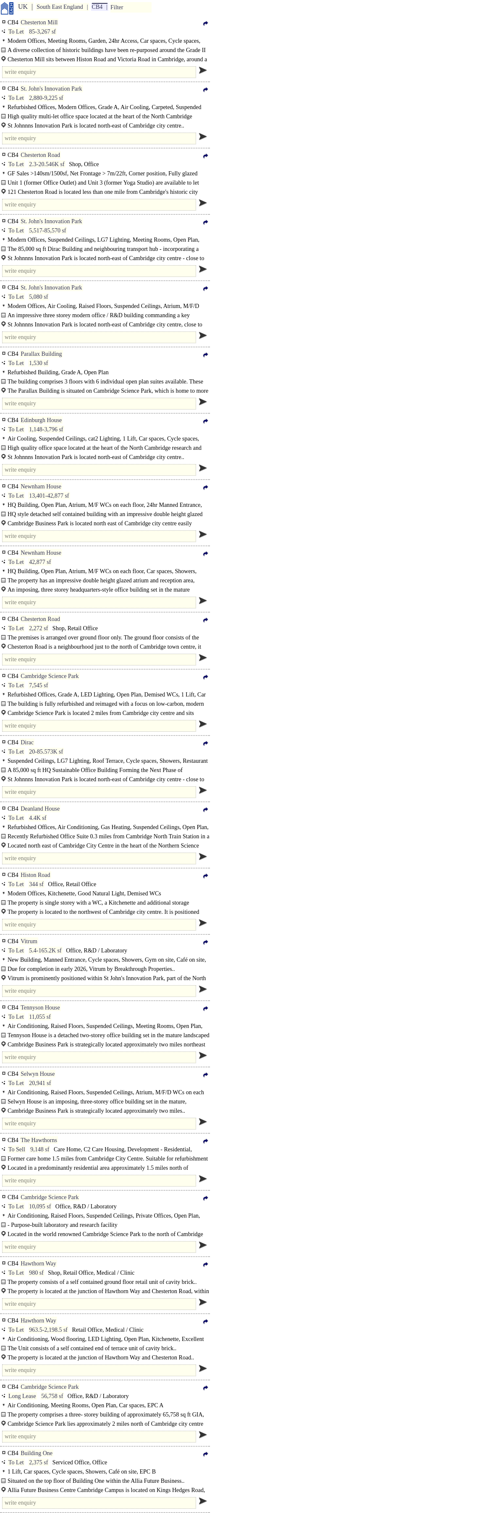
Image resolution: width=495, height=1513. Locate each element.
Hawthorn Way (38, 1263)
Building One (36, 1453)
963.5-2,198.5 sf (48, 1330)
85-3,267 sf (42, 32)
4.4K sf (37, 818)
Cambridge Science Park (50, 676)
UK (23, 6)
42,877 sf (40, 562)
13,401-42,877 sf (49, 496)
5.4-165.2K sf (45, 950)
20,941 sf (40, 1083)
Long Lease (22, 1396)
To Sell (16, 1149)
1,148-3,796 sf (46, 429)
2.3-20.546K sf (46, 164)
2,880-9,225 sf (46, 98)
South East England (60, 7)
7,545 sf (38, 685)
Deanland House (40, 809)
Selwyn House (38, 1074)
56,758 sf (52, 1396)
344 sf (36, 884)
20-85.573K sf (46, 752)
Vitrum (29, 941)
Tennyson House (40, 1007)
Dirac (27, 742)
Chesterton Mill (39, 22)
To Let (16, 32)
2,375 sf (38, 1462)
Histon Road (35, 875)
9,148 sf (39, 1149)
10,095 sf (40, 1206)
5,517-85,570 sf (47, 230)
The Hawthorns (39, 1140)
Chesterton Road (40, 155)
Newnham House (41, 486)
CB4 (97, 7)
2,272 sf (38, 628)
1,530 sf (38, 363)
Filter (116, 7)
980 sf (36, 1273)
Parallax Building (41, 354)
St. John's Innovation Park (51, 89)
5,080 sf (38, 297)
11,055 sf (40, 1017)
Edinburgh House (41, 420)
